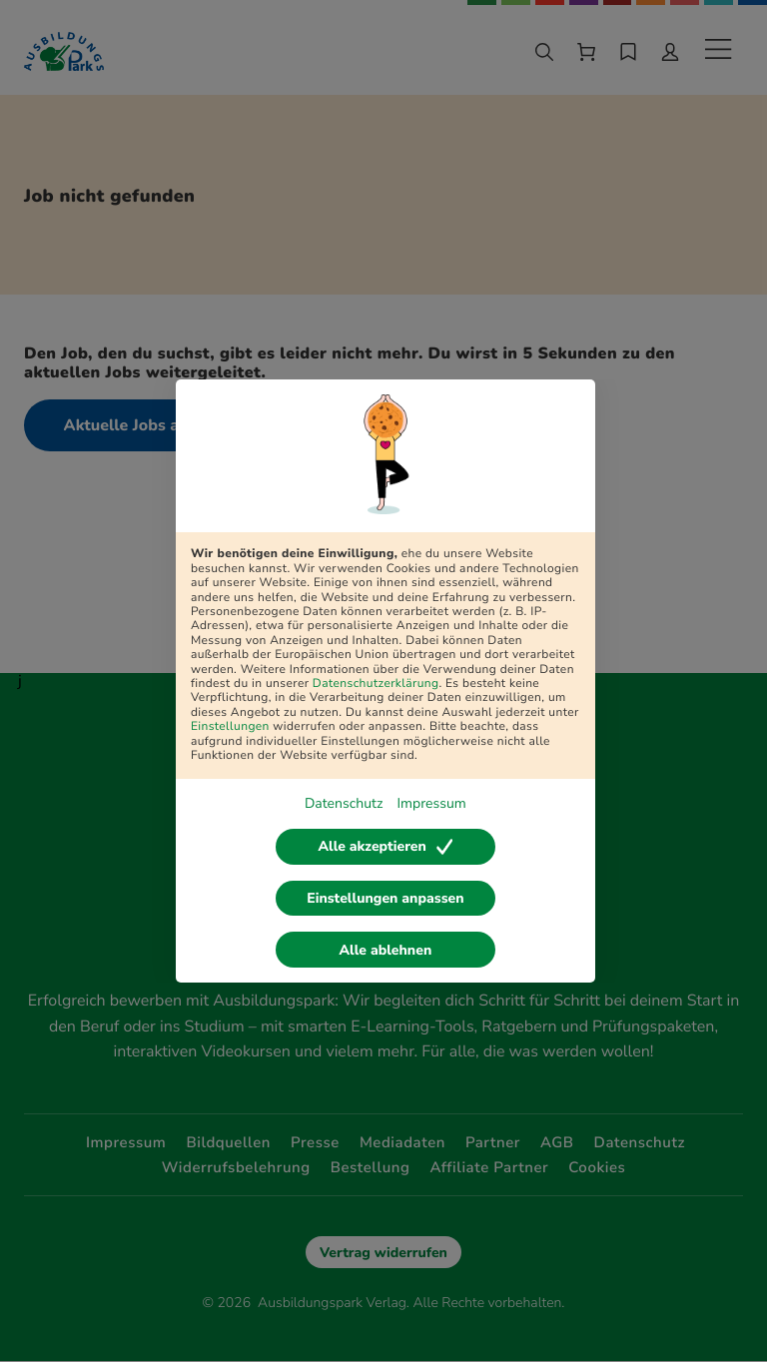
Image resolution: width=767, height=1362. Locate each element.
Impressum (430, 803)
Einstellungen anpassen (385, 898)
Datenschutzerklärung (376, 684)
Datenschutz (344, 803)
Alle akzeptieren (385, 846)
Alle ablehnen (386, 950)
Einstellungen (230, 727)
